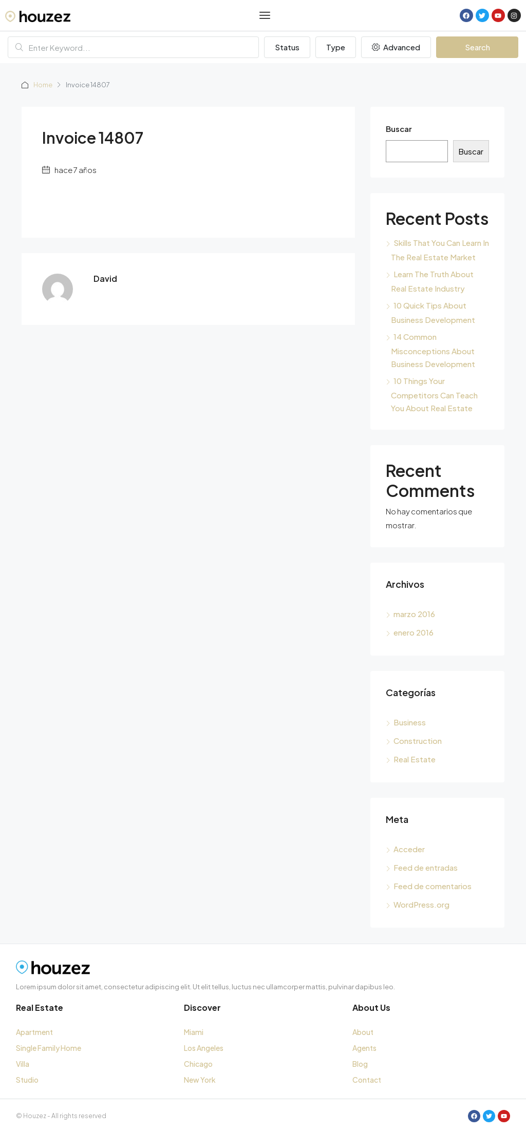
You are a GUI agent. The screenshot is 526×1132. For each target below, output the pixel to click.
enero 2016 (413, 632)
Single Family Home (48, 1047)
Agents (364, 1047)
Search (477, 47)
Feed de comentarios (432, 886)
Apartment (34, 1032)
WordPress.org (421, 904)
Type (335, 47)
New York (200, 1079)
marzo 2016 (414, 614)
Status (287, 47)
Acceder (409, 849)
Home (43, 85)
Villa (22, 1063)
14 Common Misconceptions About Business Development (433, 350)
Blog (360, 1063)
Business (409, 722)
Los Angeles (203, 1047)
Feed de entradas (425, 867)
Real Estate (414, 759)
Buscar (399, 128)
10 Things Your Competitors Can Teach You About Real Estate (434, 394)
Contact (366, 1079)
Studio (27, 1079)
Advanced (396, 47)
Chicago (198, 1063)
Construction (417, 740)
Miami (193, 1032)
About (362, 1032)
